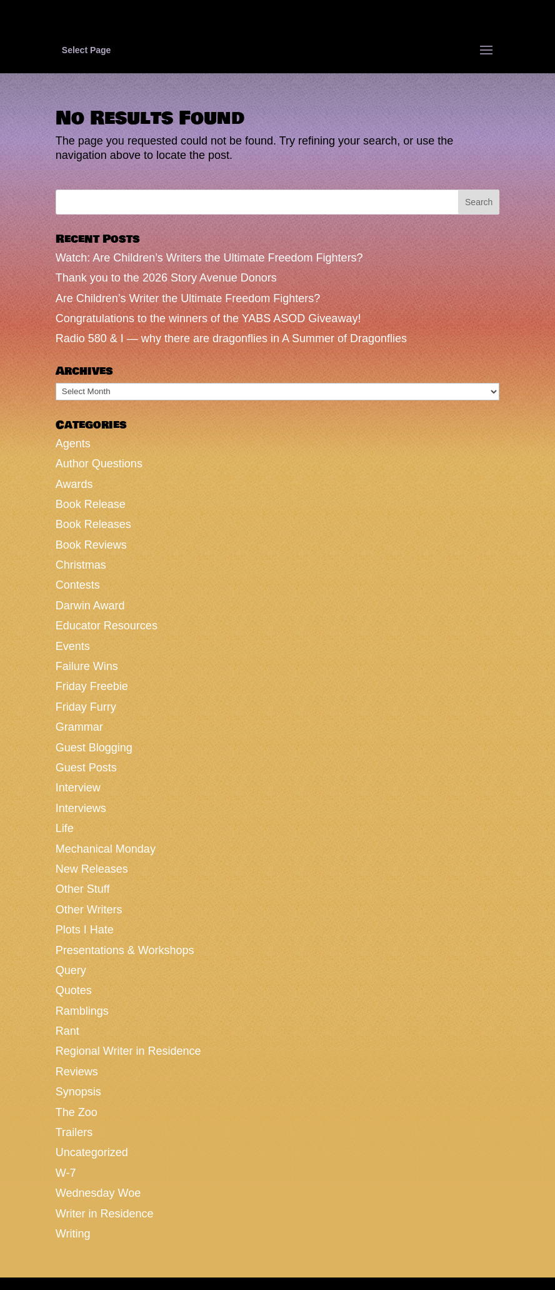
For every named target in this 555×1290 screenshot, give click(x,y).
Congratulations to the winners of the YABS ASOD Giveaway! (208, 318)
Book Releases (93, 524)
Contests (78, 585)
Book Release (91, 504)
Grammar (79, 727)
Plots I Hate (85, 929)
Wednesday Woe (98, 1193)
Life (65, 828)
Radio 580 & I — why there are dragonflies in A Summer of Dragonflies (231, 338)
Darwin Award (90, 605)
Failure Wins (87, 666)
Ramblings (82, 1011)
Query (71, 970)
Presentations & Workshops (125, 950)
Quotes (74, 990)
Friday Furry (86, 707)
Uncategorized (92, 1152)
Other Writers (89, 909)
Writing (73, 1233)
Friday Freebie (92, 686)
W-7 (66, 1173)
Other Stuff (83, 889)
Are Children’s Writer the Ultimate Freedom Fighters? (188, 298)
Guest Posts (86, 767)
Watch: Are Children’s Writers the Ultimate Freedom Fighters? (209, 257)
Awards (74, 484)
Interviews (81, 808)
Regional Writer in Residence (128, 1051)
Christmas (81, 565)
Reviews (77, 1071)
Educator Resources (107, 625)
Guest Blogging (94, 747)
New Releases (92, 869)
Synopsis (78, 1091)
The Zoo (77, 1112)
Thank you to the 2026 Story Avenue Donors (166, 278)
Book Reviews (91, 545)
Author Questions (99, 463)
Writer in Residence (105, 1213)
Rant (67, 1031)
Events (73, 646)
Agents (73, 443)
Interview (78, 787)
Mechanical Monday (106, 849)
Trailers (74, 1132)
